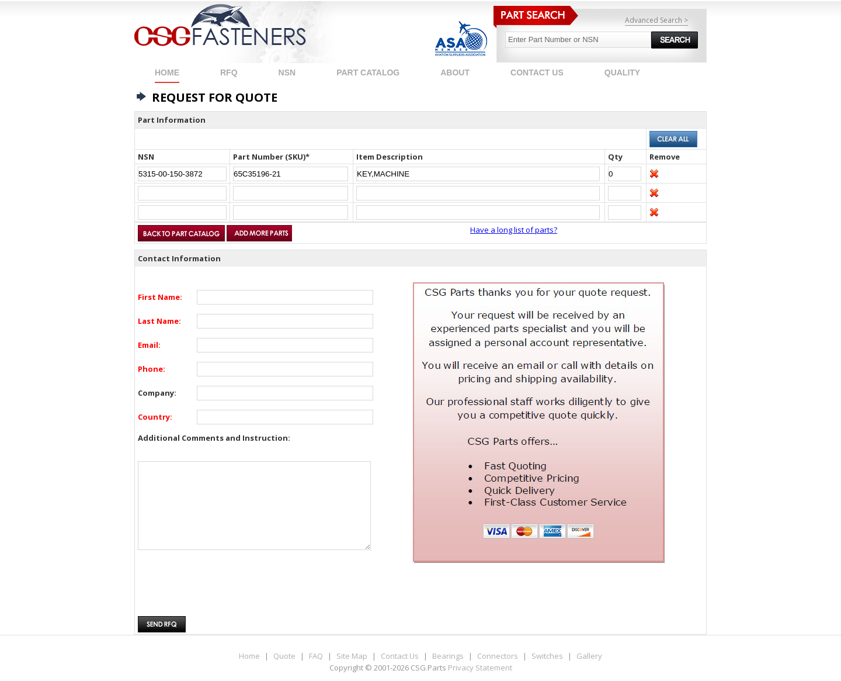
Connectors (497, 656)
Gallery (589, 656)
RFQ (229, 72)
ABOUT (455, 72)
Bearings (448, 656)
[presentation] (226, 589)
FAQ (316, 656)
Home (167, 72)
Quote (284, 656)
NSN (287, 72)
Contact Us (400, 656)
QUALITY (622, 72)
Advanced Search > (656, 20)
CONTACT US (537, 72)
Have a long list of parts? (513, 229)
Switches (547, 656)
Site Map (351, 656)
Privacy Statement (480, 667)
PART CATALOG (367, 72)
